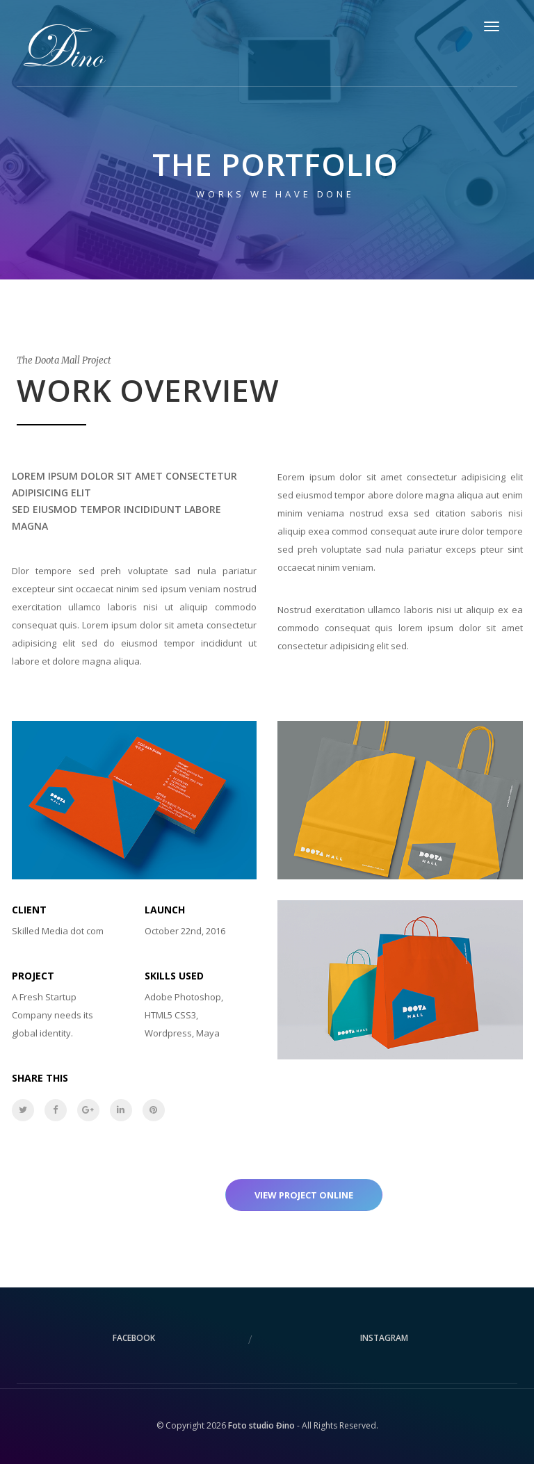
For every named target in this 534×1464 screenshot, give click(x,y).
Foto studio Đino (261, 1425)
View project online (303, 1195)
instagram (384, 1338)
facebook (134, 1338)
